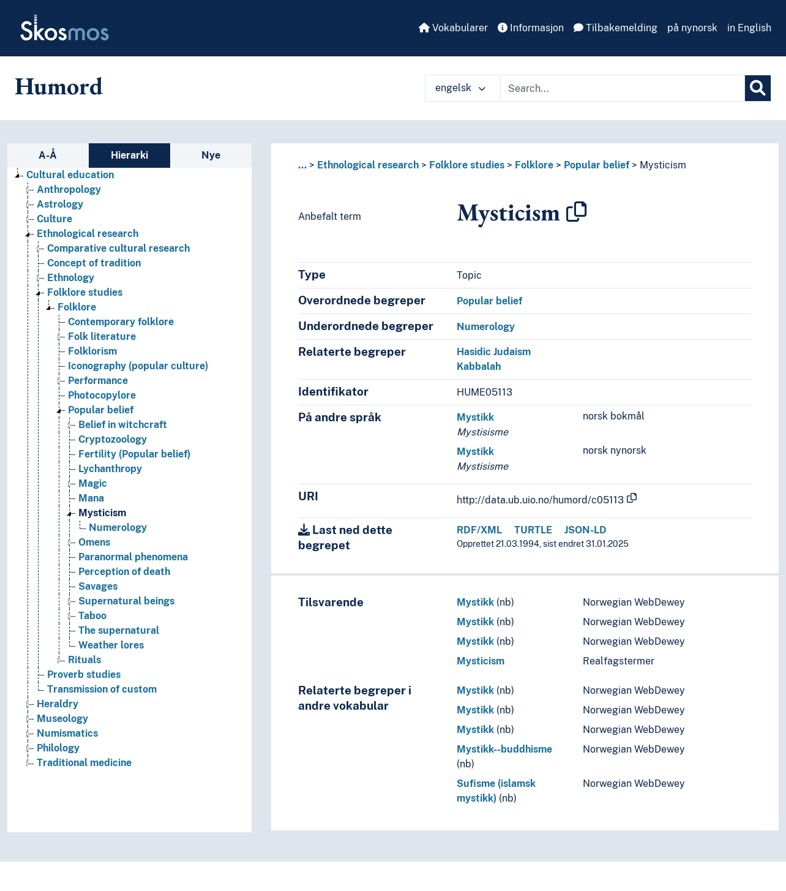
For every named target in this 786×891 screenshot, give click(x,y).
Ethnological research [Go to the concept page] (87, 233)
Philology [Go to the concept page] (58, 748)
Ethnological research (368, 165)
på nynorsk (692, 28)
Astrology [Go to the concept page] (60, 204)
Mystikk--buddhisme (504, 749)
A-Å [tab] (48, 155)
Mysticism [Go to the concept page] (102, 513)
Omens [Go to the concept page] (94, 542)
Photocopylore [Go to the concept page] (102, 395)
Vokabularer (453, 28)
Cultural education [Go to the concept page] (70, 175)
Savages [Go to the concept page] (98, 586)
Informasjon (531, 28)
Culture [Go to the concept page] (54, 219)
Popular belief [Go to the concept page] (100, 410)
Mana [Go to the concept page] (91, 498)
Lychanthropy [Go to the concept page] (110, 469)
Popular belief (596, 165)
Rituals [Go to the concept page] (84, 660)
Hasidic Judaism (494, 352)
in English (749, 28)
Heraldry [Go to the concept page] (57, 704)
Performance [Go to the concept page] (98, 380)
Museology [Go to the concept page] (62, 718)
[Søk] (757, 88)
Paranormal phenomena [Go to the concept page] (133, 557)
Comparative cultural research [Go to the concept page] (118, 248)
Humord (59, 86)
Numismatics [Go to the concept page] (67, 733)
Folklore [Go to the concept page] (77, 307)
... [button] (302, 165)
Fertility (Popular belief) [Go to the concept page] (134, 454)
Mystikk (475, 417)
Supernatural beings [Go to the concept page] (126, 601)
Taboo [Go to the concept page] (92, 616)
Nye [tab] (210, 155)
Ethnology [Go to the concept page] (70, 278)
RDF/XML (479, 530)
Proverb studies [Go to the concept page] (84, 674)
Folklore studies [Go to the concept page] (84, 292)
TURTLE (533, 530)
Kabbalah (479, 366)
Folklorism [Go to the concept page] (92, 351)
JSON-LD (585, 530)
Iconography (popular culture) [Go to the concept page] (138, 366)
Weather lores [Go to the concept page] (111, 645)
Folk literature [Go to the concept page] (102, 336)
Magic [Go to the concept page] (92, 483)
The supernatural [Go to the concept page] (118, 630)
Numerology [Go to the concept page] (118, 527)
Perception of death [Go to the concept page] (124, 571)
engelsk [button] (460, 88)
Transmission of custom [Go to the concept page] (102, 689)
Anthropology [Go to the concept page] (69, 189)
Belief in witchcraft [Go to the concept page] (122, 424)
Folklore (534, 165)
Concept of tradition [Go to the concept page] (94, 263)
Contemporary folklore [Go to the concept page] (121, 322)
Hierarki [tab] (129, 155)
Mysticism (663, 165)
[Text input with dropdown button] (622, 88)
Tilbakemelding (615, 28)
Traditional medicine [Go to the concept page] (84, 763)
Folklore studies (466, 165)
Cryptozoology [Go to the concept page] (112, 439)
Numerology (486, 327)
